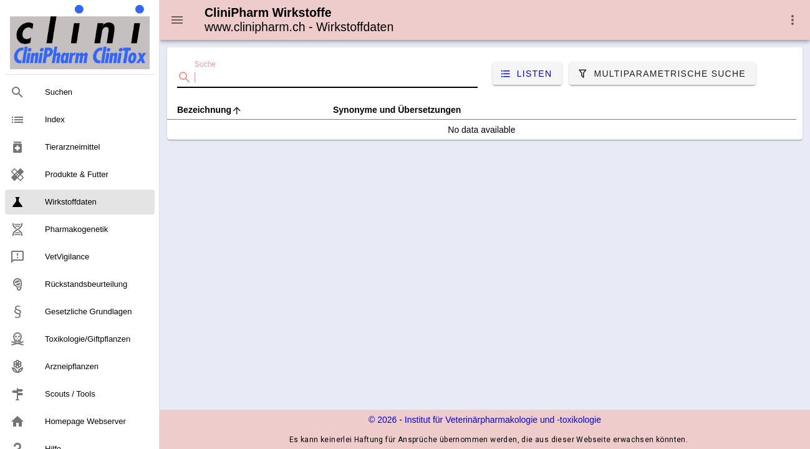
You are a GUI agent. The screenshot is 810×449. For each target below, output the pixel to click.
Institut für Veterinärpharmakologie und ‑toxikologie (503, 420)
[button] (793, 20)
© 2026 (383, 420)
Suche (205, 64)
